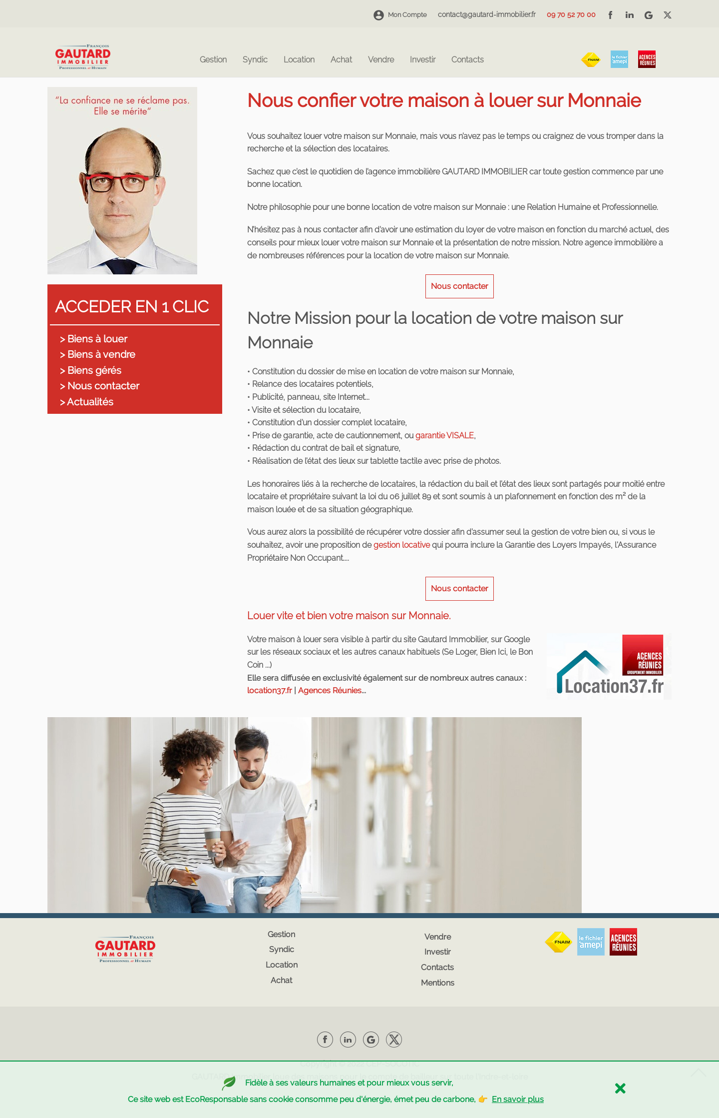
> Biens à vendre (97, 354)
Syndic (255, 60)
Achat (341, 60)
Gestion (213, 60)
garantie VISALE (444, 435)
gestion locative (401, 545)
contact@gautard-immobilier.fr (487, 14)
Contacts (467, 60)
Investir (422, 60)
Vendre (381, 60)
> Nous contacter (99, 386)
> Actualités (86, 402)
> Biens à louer (93, 339)
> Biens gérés (90, 370)
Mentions (437, 983)
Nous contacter (459, 286)
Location (299, 60)
